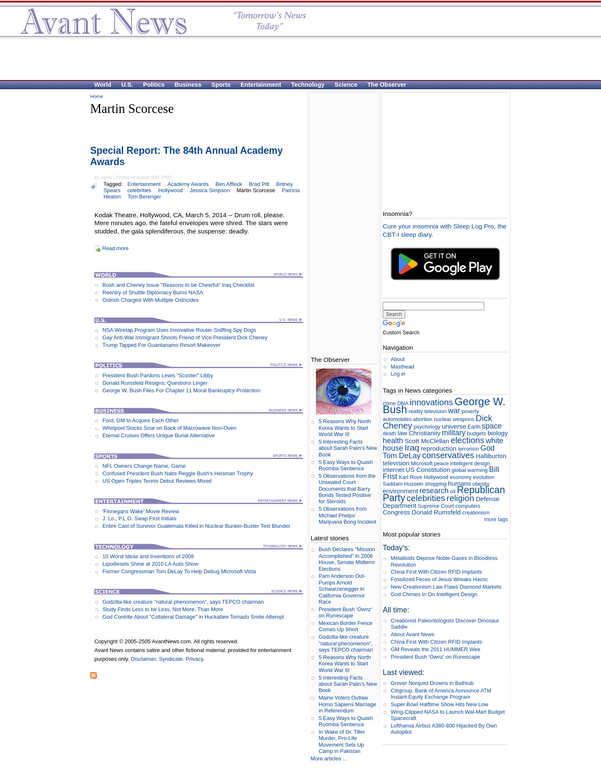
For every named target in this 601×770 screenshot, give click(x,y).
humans (459, 483)
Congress (396, 512)
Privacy (194, 659)
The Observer (386, 84)
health (393, 440)
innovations (431, 402)
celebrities (139, 190)
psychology (427, 427)
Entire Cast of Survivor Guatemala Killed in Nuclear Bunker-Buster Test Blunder (196, 526)
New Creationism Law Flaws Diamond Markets (446, 587)
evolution (483, 477)
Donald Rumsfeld (436, 512)
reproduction (438, 448)
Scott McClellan (426, 440)
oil (452, 491)
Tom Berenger (144, 196)
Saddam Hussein (403, 484)
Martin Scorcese (256, 190)
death (389, 433)
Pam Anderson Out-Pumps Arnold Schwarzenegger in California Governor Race (341, 588)
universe (454, 426)
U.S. (127, 84)
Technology (308, 84)
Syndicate (171, 659)
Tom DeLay (402, 455)
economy (461, 477)
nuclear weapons (454, 419)
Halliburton (491, 455)
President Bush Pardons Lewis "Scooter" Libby (157, 375)
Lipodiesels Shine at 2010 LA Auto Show (150, 564)
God (487, 448)
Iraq (411, 447)
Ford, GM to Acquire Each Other (140, 420)
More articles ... (329, 758)
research (434, 491)
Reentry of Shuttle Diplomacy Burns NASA (152, 292)
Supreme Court (436, 506)
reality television (428, 411)
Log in (398, 374)
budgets (476, 433)
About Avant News (412, 634)
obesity (481, 484)
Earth (473, 427)
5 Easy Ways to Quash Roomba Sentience (345, 465)
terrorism (468, 449)
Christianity (424, 432)
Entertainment (260, 84)
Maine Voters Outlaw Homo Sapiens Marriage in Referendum (347, 704)
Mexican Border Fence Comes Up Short (345, 626)
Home (96, 96)
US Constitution (428, 469)
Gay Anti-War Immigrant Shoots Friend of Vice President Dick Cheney (184, 337)
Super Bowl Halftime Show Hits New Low (439, 704)
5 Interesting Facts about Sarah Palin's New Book (347, 448)
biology (497, 432)
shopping (436, 484)
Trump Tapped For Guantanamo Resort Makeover (161, 345)
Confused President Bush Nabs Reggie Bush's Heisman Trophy (177, 473)
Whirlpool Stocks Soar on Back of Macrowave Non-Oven (169, 428)
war (454, 410)
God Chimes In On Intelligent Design (434, 594)
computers (467, 506)
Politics (153, 84)
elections (468, 440)
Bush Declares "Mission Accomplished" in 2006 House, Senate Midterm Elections (346, 559)
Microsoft (422, 463)
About (397, 359)
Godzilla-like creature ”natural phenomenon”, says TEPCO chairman (183, 602)
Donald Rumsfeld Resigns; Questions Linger (154, 383)
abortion (422, 419)
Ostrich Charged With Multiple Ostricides (150, 300)
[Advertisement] (296, 59)
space (492, 426)
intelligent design (470, 463)
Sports (221, 84)
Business (187, 84)
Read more (115, 248)
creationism (476, 512)
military (454, 433)
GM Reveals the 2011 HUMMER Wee (435, 649)
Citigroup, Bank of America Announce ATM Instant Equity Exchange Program (441, 693)
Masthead (402, 367)
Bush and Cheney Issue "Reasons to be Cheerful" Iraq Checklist (178, 285)
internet (393, 469)
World (102, 84)
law (402, 432)
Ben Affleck (228, 184)
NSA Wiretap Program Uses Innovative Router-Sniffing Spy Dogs (179, 330)
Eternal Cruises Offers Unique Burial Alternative (158, 435)
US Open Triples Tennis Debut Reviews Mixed (157, 481)
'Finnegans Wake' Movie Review (140, 511)
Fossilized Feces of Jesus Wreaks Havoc (439, 579)
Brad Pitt (259, 184)
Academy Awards (188, 184)
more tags (496, 519)
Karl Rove (410, 477)
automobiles (397, 419)
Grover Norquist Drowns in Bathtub (432, 683)
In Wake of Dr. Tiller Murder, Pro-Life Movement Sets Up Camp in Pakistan (341, 741)
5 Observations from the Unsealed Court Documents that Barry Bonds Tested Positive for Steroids (347, 488)
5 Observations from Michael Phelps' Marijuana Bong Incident (347, 515)
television (396, 463)
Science (346, 84)
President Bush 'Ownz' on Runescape (345, 612)
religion (460, 498)
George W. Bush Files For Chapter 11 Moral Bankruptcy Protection (181, 390)
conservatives (448, 455)
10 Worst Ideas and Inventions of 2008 (148, 556)
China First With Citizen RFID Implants (436, 572)
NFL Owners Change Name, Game (143, 466)
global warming (469, 470)
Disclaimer (143, 659)
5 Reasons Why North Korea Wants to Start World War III (344, 427)
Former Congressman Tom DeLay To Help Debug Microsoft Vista (179, 571)
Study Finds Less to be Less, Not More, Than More (162, 609)
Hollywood (170, 190)
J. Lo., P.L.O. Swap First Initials (139, 518)
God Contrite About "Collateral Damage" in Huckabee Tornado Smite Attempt (193, 617)
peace (441, 463)
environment (400, 490)
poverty (470, 411)
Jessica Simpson (209, 190)
